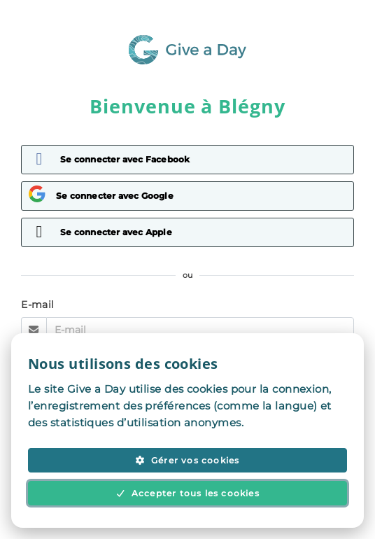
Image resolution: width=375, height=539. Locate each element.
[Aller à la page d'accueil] (187, 61)
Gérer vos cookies (187, 460)
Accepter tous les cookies (187, 493)
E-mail (38, 304)
